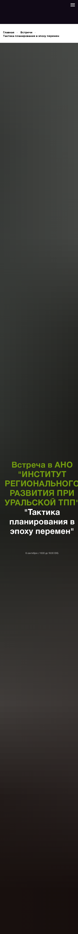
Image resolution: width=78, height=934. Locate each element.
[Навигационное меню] (73, 5)
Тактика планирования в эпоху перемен (31, 36)
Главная (8, 32)
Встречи (26, 32)
